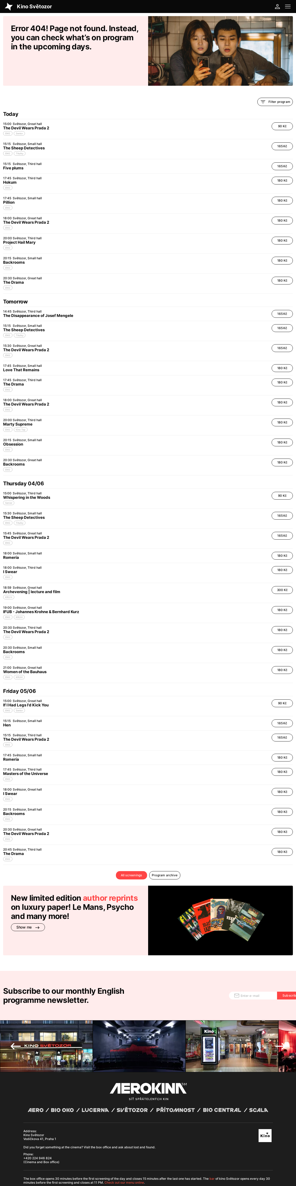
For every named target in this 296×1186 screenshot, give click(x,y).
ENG (7, 106)
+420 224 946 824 (37, 1115)
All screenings (131, 848)
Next (280, 1003)
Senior (19, 106)
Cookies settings (118, 1159)
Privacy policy (73, 1159)
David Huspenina (68, 1155)
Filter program (275, 75)
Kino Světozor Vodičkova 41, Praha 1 (39, 1094)
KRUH (8, 570)
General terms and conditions (42, 1159)
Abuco (41, 1155)
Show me (28, 900)
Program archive (164, 848)
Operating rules (95, 1159)
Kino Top (21, 402)
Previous (15, 1003)
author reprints (110, 871)
